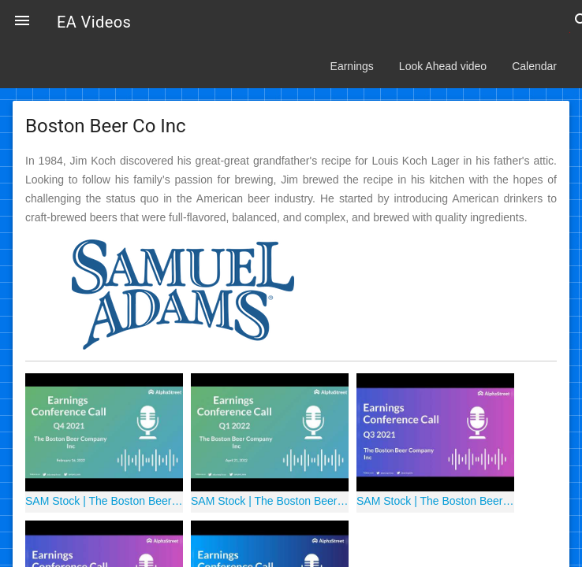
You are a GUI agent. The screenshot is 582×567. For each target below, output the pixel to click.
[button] (22, 22)
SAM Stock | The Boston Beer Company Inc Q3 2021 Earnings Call (435, 501)
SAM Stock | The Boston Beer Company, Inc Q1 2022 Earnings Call (270, 501)
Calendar (534, 66)
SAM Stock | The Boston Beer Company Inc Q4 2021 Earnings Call (104, 501)
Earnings (352, 66)
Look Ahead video (443, 66)
